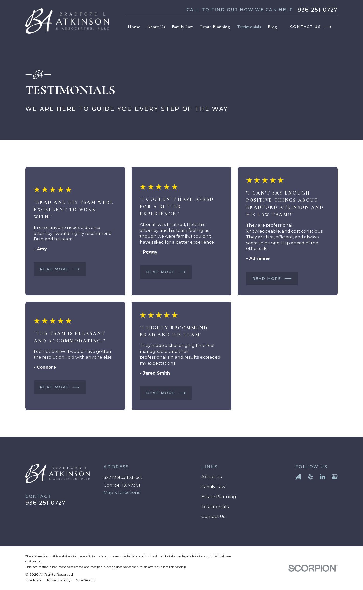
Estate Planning (218, 496)
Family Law (213, 486)
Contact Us (213, 516)
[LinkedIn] (322, 477)
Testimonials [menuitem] (249, 26)
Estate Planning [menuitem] (215, 26)
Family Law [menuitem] (182, 26)
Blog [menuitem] (272, 26)
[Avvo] (298, 477)
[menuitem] (33, 580)
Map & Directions (122, 492)
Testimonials (215, 506)
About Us (211, 476)
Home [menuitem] (134, 26)
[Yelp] (310, 477)
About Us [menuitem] (156, 26)
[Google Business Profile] (335, 477)
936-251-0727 (318, 10)
